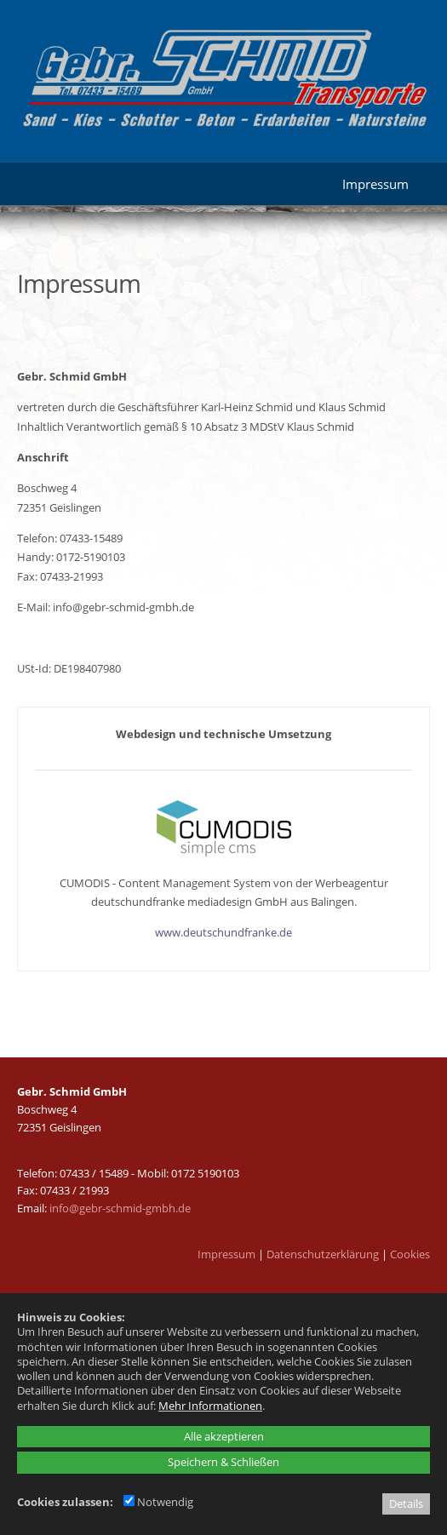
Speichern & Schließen (223, 1461)
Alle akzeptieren (224, 1436)
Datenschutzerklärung (322, 1254)
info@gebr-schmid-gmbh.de (120, 1208)
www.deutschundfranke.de (223, 932)
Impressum (226, 1254)
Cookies (410, 1254)
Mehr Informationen (210, 1405)
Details (406, 1503)
